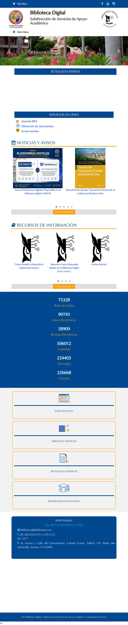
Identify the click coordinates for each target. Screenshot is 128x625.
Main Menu (22, 32)
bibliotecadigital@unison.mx (36, 529)
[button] (9, 50)
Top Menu (21, 3)
